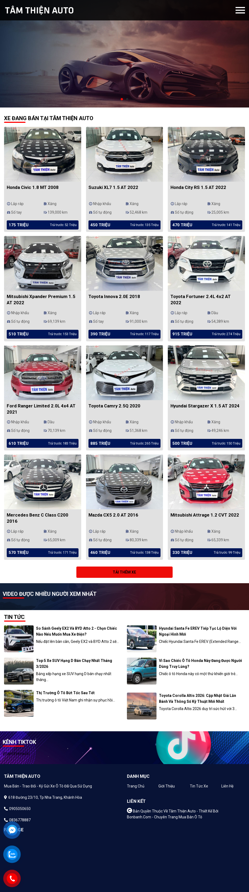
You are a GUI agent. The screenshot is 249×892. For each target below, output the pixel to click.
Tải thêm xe (124, 572)
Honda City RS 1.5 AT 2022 (198, 187)
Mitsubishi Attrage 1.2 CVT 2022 (204, 515)
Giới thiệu (166, 786)
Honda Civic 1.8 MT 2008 (33, 187)
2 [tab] (127, 99)
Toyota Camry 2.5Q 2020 (114, 406)
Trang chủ (135, 786)
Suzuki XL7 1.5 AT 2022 (113, 187)
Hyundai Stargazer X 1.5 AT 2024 (205, 406)
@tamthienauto (16, 753)
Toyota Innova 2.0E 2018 (114, 296)
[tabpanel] (124, 54)
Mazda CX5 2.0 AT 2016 (113, 515)
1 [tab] (121, 99)
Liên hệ (227, 786)
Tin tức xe (199, 786)
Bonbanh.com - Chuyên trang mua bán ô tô (164, 817)
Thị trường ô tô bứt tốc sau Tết (65, 693)
